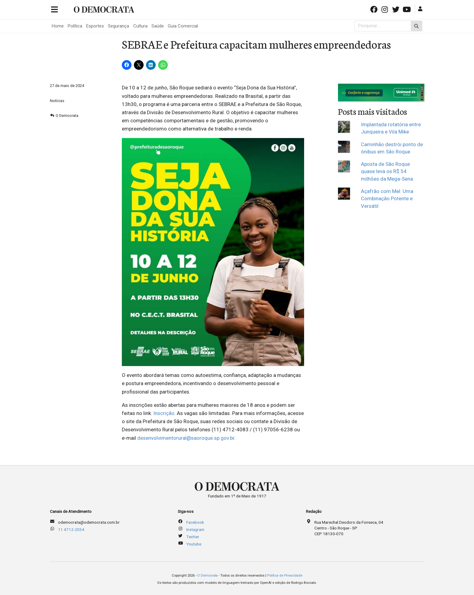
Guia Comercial (183, 26)
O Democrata (67, 115)
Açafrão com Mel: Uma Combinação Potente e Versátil (387, 198)
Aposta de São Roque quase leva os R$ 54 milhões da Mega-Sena (387, 171)
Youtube (193, 544)
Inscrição (163, 413)
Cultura (140, 26)
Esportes (95, 26)
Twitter (192, 536)
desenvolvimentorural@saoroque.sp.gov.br (185, 438)
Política (75, 26)
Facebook (195, 522)
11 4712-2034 (71, 529)
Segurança (118, 26)
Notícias (57, 100)
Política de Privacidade (284, 575)
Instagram (195, 529)
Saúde (157, 26)
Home (58, 26)
